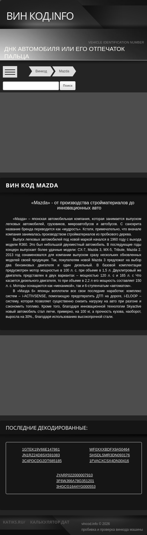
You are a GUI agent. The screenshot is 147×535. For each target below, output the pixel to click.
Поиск (67, 85)
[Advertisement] (71, 132)
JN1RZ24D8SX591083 (41, 455)
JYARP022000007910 (74, 475)
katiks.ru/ (14, 522)
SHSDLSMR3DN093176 (109, 455)
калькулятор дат (49, 522)
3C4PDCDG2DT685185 (42, 461)
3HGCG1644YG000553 (76, 486)
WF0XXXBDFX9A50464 (109, 449)
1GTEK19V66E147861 (41, 449)
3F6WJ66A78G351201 (75, 481)
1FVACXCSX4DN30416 (109, 461)
